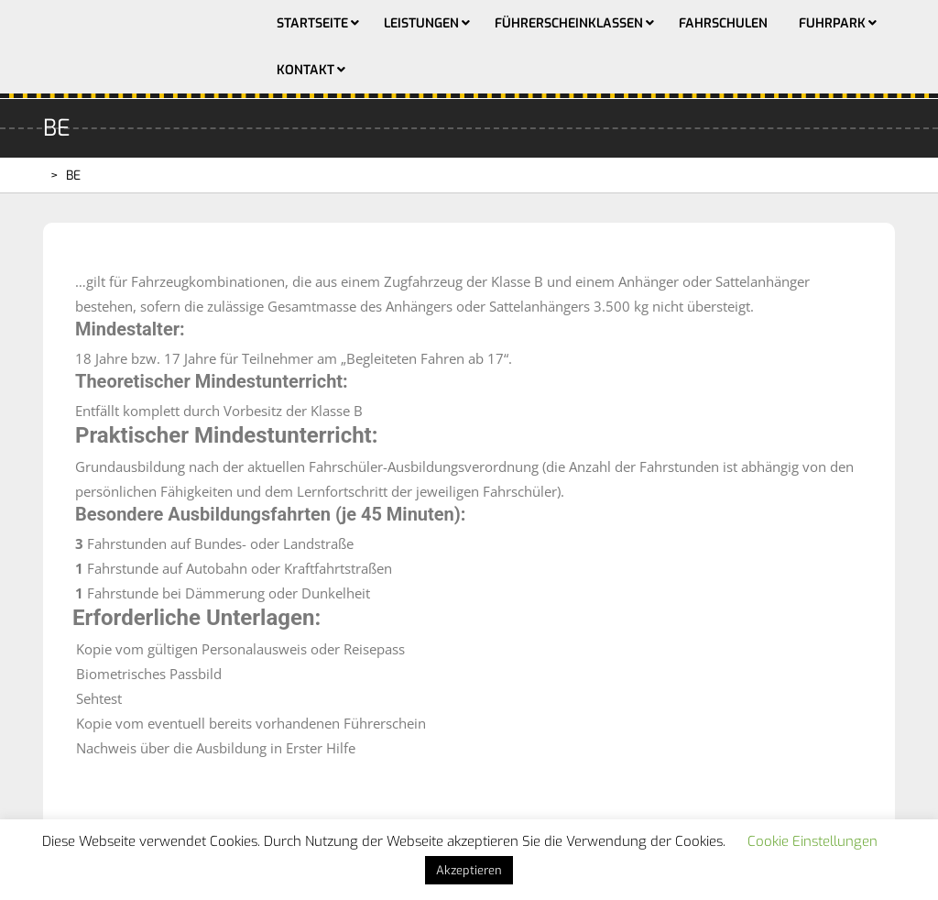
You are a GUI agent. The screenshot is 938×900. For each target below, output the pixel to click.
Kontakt (305, 70)
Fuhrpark (832, 23)
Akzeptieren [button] (469, 870)
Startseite (312, 23)
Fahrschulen (723, 23)
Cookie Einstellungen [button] (812, 841)
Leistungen (421, 23)
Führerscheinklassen (569, 23)
